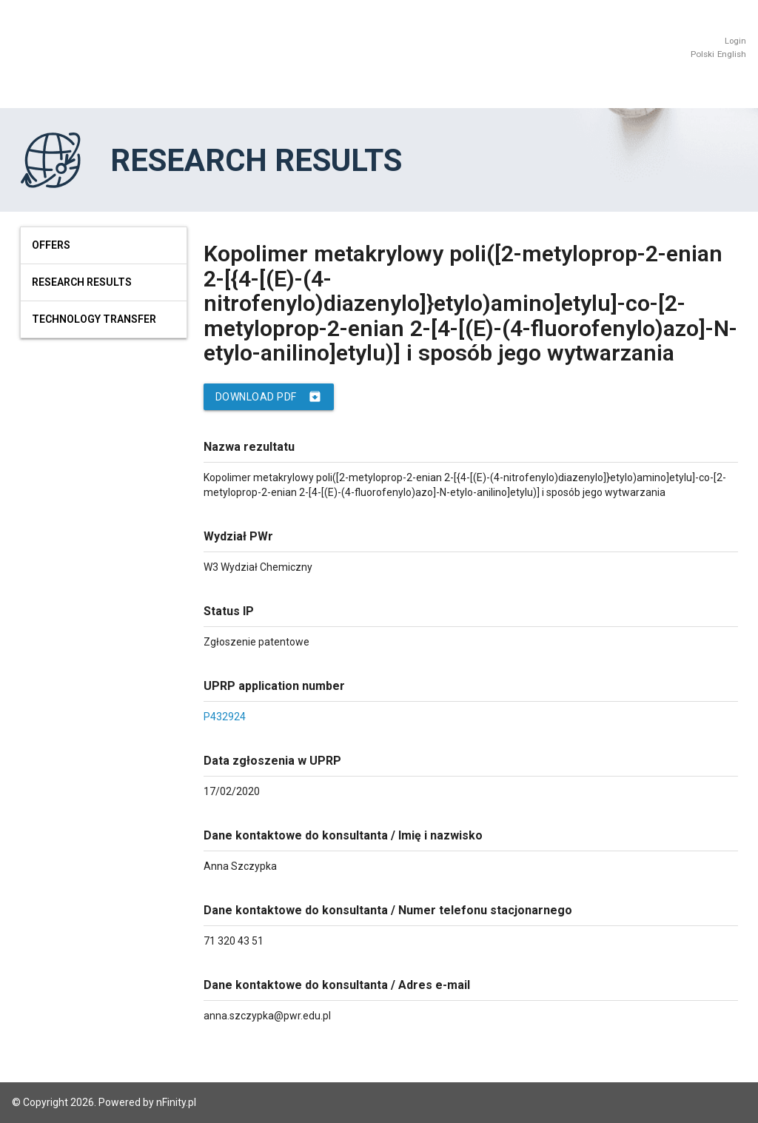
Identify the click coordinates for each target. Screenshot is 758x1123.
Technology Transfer (94, 319)
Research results (82, 282)
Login (735, 41)
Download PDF (268, 396)
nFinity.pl (176, 1102)
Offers (51, 245)
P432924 (225, 717)
